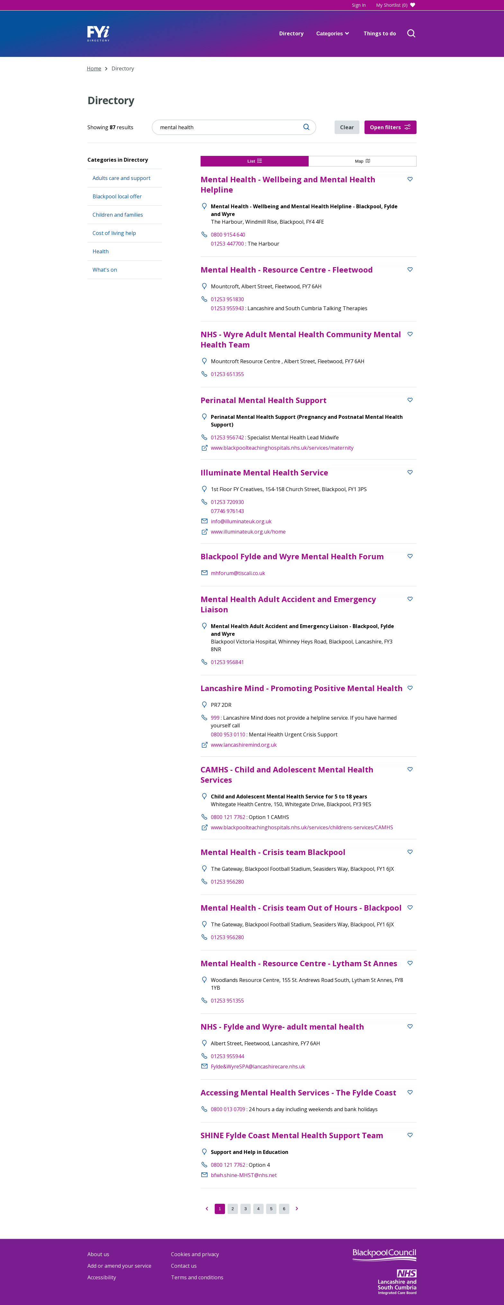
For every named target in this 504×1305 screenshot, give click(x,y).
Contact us (184, 1265)
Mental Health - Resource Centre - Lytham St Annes (299, 963)
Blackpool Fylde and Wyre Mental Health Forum (292, 556)
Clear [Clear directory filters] (347, 127)
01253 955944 (227, 1056)
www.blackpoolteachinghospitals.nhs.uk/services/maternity (282, 447)
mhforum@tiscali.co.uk (238, 573)
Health (101, 251)
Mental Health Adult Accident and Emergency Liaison (288, 604)
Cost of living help (114, 233)
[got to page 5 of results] (271, 1209)
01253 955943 (227, 308)
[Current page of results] (220, 1209)
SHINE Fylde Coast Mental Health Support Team (292, 1135)
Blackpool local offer (117, 196)
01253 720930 (227, 502)
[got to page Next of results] (297, 1209)
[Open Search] (411, 34)
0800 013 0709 (228, 1109)
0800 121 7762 (228, 817)
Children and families (118, 214)
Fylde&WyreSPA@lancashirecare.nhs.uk (258, 1066)
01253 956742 (227, 437)
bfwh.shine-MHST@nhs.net (244, 1175)
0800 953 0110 (228, 734)
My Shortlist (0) (396, 5)
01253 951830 (227, 299)
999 (215, 717)
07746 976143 (227, 511)
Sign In (359, 5)
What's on (105, 269)
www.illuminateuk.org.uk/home (248, 531)
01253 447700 (227, 243)
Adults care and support (121, 178)
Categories (333, 33)
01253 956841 (227, 662)
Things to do (380, 33)
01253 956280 (227, 881)
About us (98, 1254)
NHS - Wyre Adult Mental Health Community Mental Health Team (301, 339)
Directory (291, 33)
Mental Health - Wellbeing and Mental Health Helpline (288, 184)
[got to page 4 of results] (258, 1209)
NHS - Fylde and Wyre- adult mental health (282, 1026)
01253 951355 (227, 1000)
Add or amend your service (119, 1265)
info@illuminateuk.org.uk (241, 521)
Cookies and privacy (195, 1254)
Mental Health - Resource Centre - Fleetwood (287, 269)
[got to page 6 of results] (284, 1209)
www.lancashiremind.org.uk (244, 744)
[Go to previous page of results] (207, 1209)
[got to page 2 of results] (233, 1209)
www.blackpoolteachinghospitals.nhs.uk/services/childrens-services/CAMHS (302, 827)
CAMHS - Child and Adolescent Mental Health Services (287, 774)
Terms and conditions (197, 1277)
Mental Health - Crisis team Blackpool (273, 852)
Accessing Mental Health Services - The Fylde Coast (298, 1092)
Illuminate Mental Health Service (264, 472)
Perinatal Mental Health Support (264, 400)
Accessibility (101, 1277)
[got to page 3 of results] (245, 1209)
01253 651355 (227, 374)
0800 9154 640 (228, 234)
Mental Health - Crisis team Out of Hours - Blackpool (301, 907)
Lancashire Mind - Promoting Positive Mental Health (302, 688)
